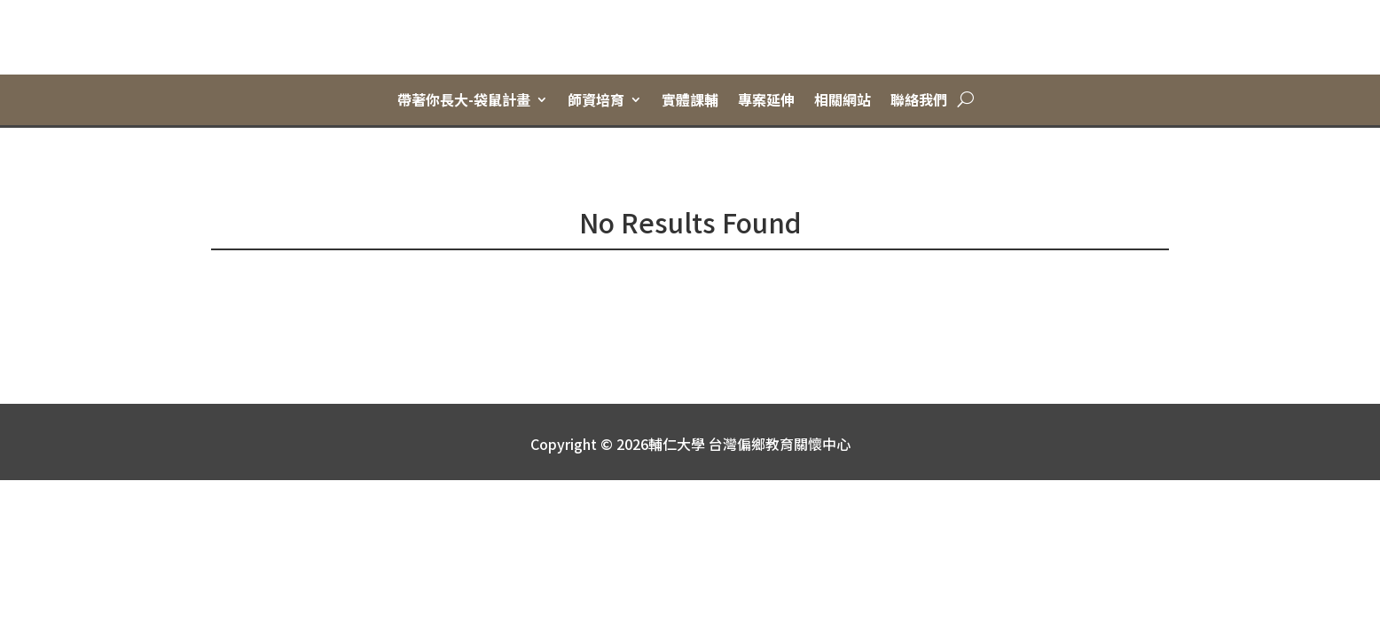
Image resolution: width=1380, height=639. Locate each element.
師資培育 (596, 100)
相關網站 (842, 100)
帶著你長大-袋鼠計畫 (463, 100)
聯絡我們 (918, 100)
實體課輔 (690, 100)
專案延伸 (766, 100)
